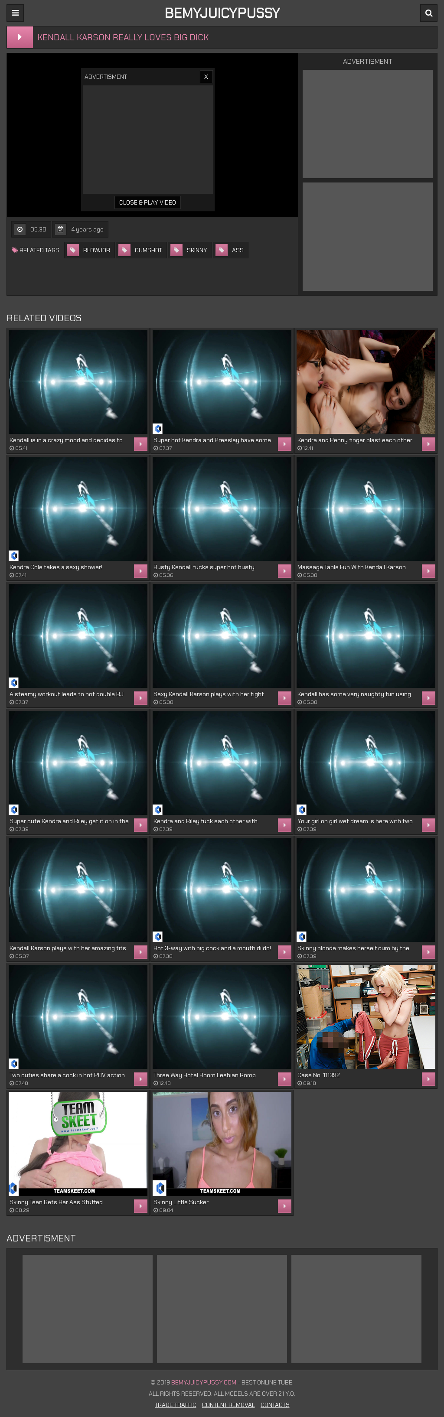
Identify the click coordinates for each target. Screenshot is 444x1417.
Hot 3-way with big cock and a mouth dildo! (212, 948)
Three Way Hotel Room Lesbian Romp (204, 1075)
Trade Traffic (175, 1405)
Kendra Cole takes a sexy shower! (56, 567)
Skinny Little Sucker (181, 1202)
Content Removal (228, 1405)
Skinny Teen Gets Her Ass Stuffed (56, 1202)
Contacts (275, 1405)
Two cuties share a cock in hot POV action (67, 1075)
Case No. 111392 (318, 1075)
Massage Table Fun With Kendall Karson (351, 567)
